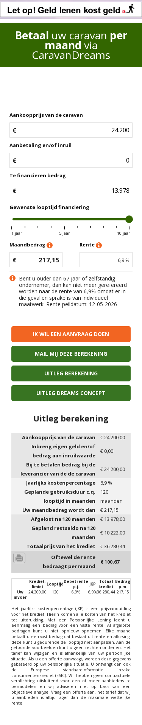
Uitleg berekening (71, 373)
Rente (91, 245)
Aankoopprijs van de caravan (46, 115)
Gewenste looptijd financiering (49, 207)
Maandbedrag (31, 245)
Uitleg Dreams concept (71, 393)
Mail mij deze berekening (71, 353)
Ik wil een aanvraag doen (71, 334)
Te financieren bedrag (37, 175)
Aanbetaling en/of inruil (40, 145)
